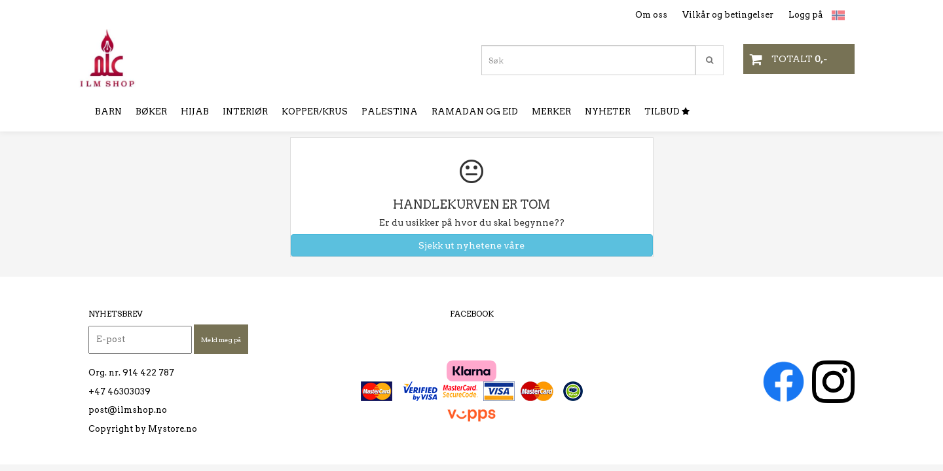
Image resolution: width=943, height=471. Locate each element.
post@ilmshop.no (127, 410)
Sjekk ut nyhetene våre (471, 245)
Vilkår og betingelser (727, 15)
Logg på (805, 15)
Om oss (651, 15)
